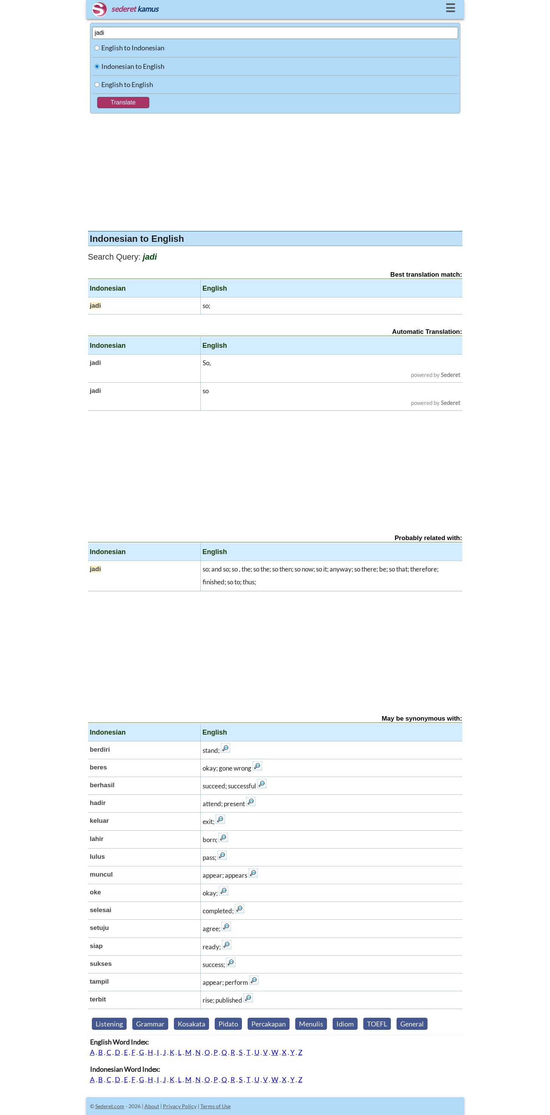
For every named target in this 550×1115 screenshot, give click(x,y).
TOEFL (377, 1024)
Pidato (228, 1024)
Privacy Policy (180, 1106)
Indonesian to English (132, 66)
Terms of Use (215, 1106)
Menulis (311, 1024)
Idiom (345, 1024)
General (412, 1024)
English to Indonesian (132, 48)
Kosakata (191, 1024)
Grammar (150, 1024)
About (151, 1106)
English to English (127, 84)
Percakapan (268, 1024)
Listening (109, 1024)
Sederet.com (109, 1106)
